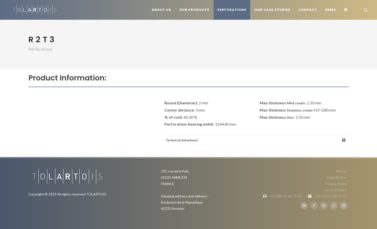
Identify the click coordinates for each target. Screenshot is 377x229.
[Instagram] (334, 206)
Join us (341, 171)
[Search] (365, 9)
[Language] (346, 10)
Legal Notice (336, 177)
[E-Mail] (304, 206)
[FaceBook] (314, 206)
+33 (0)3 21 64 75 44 (285, 196)
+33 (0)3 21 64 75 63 (330, 196)
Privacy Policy (335, 184)
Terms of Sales (335, 190)
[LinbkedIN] (344, 206)
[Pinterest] (324, 206)
